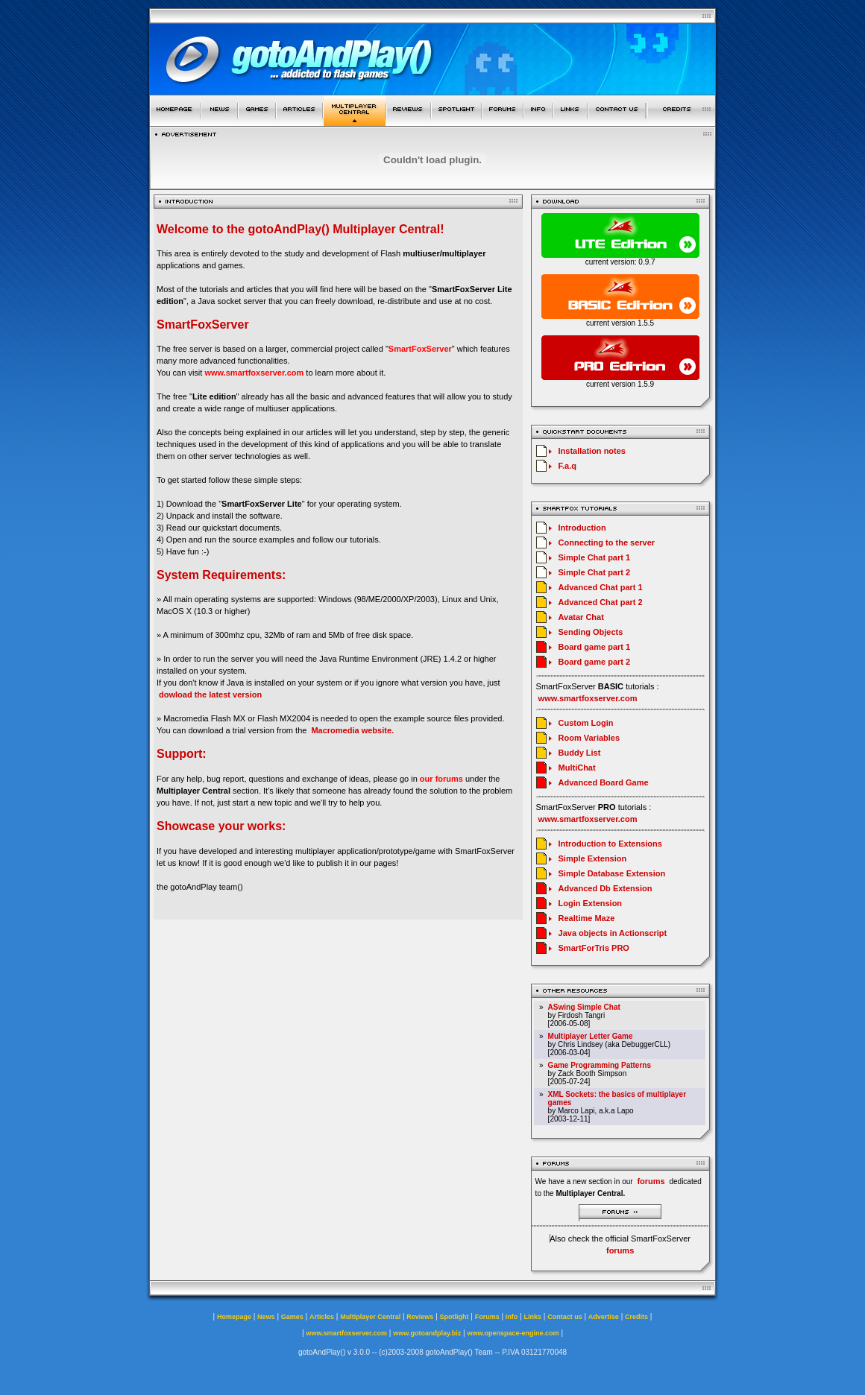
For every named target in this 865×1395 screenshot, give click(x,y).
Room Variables (589, 737)
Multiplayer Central (370, 1316)
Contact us (564, 1316)
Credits (636, 1316)
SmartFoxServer (420, 348)
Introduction (582, 527)
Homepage (234, 1316)
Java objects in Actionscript (613, 933)
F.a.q (567, 465)
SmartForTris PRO (594, 947)
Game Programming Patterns (599, 1065)
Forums (487, 1316)
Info (512, 1316)
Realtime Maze (587, 918)
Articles (321, 1316)
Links (533, 1316)
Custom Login (586, 722)
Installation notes (592, 450)
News (266, 1316)
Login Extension (591, 903)
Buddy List (580, 752)
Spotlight (454, 1316)
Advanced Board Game (604, 782)
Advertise (603, 1316)
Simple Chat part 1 (595, 557)
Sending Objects (591, 631)
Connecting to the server (607, 542)
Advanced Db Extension (605, 888)
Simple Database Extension (612, 873)
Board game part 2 (595, 661)
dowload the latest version (210, 694)
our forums (441, 778)
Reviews (419, 1316)
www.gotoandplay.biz (427, 1333)
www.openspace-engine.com (513, 1333)
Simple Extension (593, 858)
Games (292, 1316)
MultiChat (577, 767)
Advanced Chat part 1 (601, 587)
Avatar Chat (581, 617)
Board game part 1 (595, 646)
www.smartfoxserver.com (253, 372)
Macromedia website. (352, 730)
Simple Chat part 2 (595, 572)
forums (620, 1250)
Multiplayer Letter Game (590, 1036)
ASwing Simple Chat (584, 1007)
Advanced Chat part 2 (601, 602)
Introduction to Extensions (610, 843)
